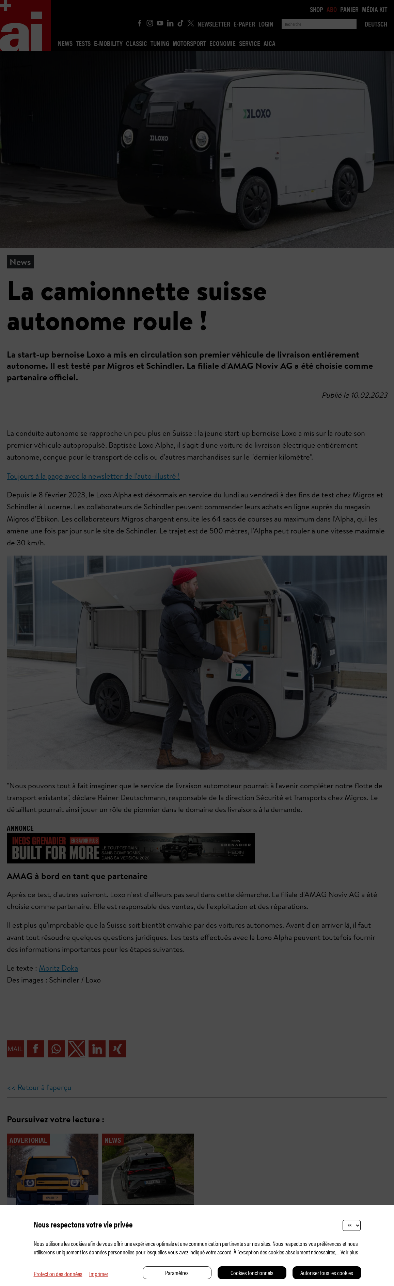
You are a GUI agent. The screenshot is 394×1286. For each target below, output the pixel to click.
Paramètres (177, 1272)
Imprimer (98, 1273)
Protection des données (58, 1273)
